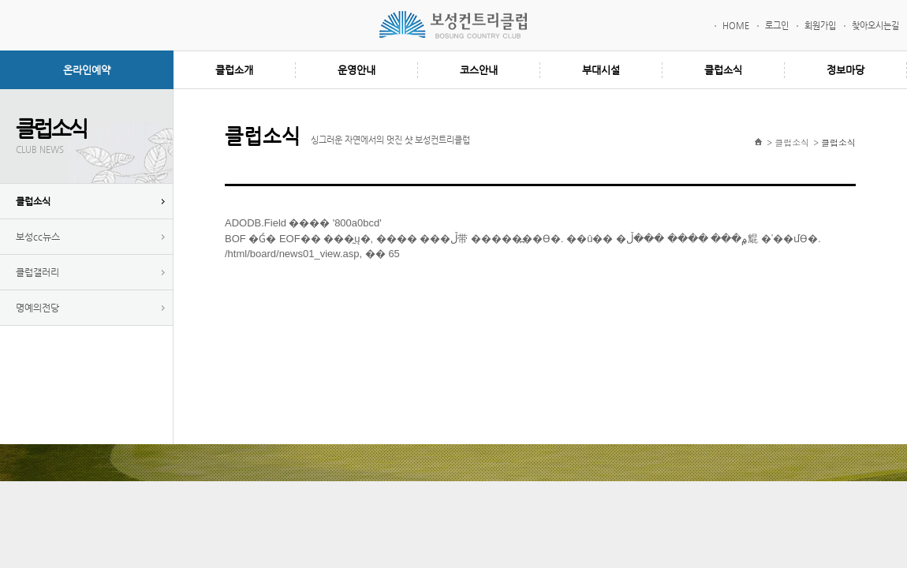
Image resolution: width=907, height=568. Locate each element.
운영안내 (356, 70)
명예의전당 (37, 307)
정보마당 (845, 70)
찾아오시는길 (875, 26)
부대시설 (601, 70)
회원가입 (820, 26)
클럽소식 (723, 70)
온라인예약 (86, 70)
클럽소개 (234, 70)
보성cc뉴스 (38, 236)
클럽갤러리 (37, 272)
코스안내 (479, 70)
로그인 (777, 26)
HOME (735, 26)
